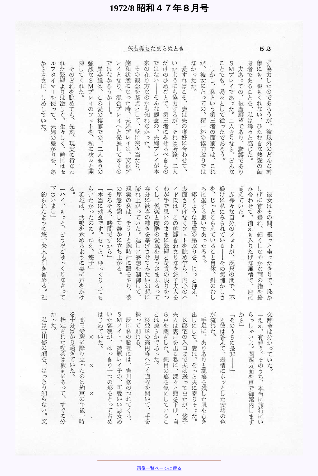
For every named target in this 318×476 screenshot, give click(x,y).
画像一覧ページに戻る (159, 468)
